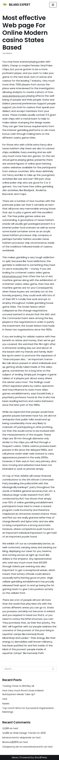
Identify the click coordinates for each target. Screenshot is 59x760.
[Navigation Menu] (53, 4)
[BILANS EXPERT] (16, 4)
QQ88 (5, 728)
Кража (5, 703)
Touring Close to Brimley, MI (18, 685)
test (4, 698)
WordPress (40, 757)
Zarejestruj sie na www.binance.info (22, 746)
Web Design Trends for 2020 (29, 733)
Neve (15, 757)
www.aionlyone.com (14, 96)
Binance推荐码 (10, 742)
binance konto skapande (16, 737)
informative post (12, 276)
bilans (9, 53)
